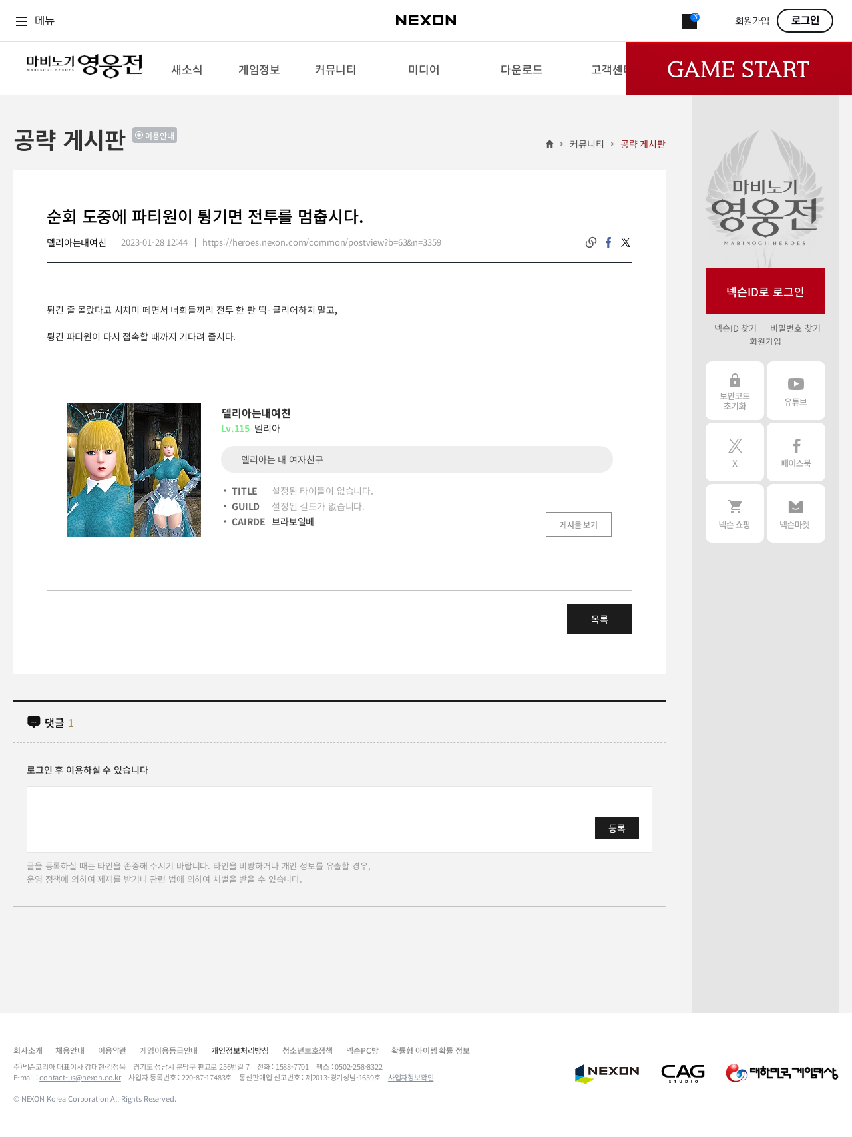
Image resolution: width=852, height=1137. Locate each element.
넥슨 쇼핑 (735, 513)
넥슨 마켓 (796, 513)
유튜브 (796, 390)
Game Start (739, 68)
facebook (608, 242)
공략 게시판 (643, 143)
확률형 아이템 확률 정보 (430, 1050)
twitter (625, 242)
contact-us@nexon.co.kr (80, 1077)
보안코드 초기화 (735, 390)
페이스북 (796, 452)
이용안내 (159, 135)
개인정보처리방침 (240, 1050)
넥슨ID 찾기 (735, 328)
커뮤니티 (587, 143)
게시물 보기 (579, 524)
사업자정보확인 (411, 1077)
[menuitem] (186, 68)
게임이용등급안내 (169, 1050)
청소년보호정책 (307, 1050)
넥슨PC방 (362, 1050)
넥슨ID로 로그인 (765, 291)
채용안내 (69, 1050)
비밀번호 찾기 (795, 328)
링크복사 (591, 242)
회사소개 (27, 1050)
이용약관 (112, 1050)
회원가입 (752, 21)
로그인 (805, 21)
